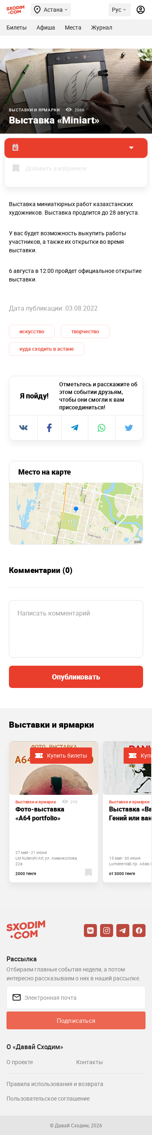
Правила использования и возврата (54, 1084)
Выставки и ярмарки (34, 110)
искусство (31, 331)
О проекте (19, 1062)
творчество (85, 331)
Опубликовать (76, 676)
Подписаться (76, 1020)
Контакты (89, 1062)
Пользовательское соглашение (48, 1098)
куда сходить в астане (46, 348)
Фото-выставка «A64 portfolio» (39, 813)
